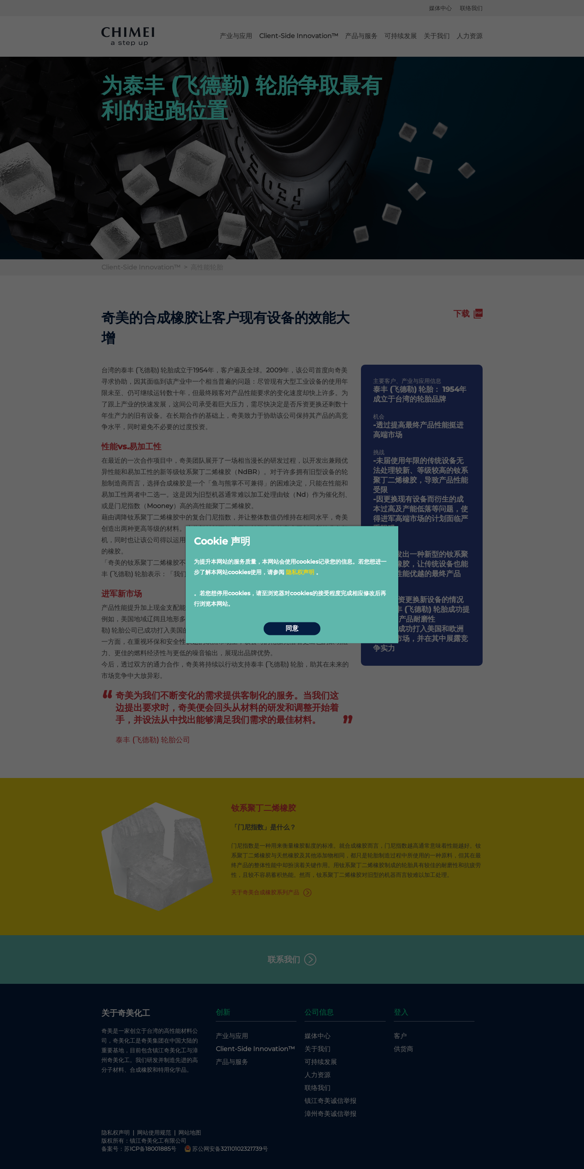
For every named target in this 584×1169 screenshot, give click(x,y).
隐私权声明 (300, 572)
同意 (292, 629)
